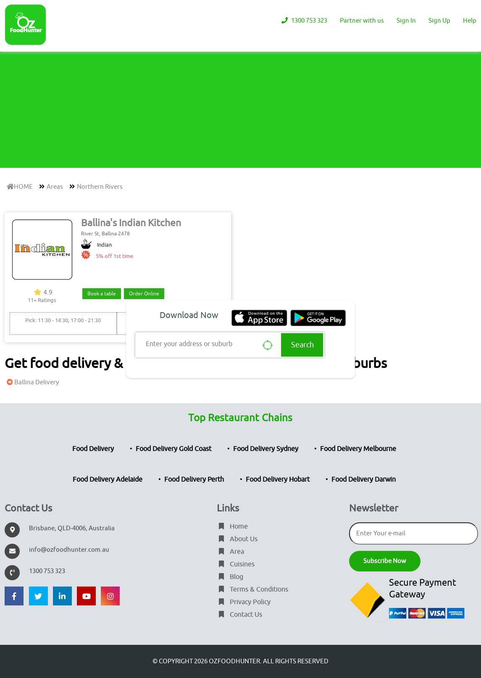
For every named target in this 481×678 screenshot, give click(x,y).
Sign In (406, 21)
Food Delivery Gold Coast (173, 449)
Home (232, 526)
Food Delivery (93, 449)
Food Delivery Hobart (278, 479)
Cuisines (236, 564)
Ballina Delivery (32, 382)
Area (230, 552)
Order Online (144, 293)
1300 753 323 (303, 21)
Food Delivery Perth (194, 479)
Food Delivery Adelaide (107, 479)
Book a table (101, 293)
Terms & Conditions (252, 589)
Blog (230, 577)
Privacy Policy (244, 602)
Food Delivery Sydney (265, 449)
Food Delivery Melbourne (358, 449)
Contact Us (239, 614)
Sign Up (439, 21)
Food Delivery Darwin (363, 479)
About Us (237, 539)
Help (469, 21)
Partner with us (362, 21)
